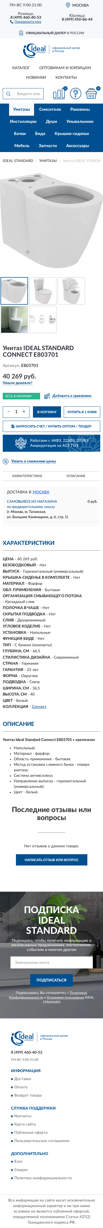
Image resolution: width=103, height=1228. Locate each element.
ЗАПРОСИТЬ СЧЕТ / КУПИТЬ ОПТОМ (51, 426)
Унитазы (21, 109)
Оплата (20, 1087)
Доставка (22, 1079)
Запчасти (48, 146)
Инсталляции (23, 122)
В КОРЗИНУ (47, 412)
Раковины (80, 109)
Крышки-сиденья (72, 134)
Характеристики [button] (27, 476)
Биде (40, 134)
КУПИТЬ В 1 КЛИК (82, 412)
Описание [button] (75, 476)
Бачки (20, 134)
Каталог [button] (21, 68)
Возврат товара (28, 1095)
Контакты (66, 78)
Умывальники (79, 122)
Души (51, 122)
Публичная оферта (31, 1133)
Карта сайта (25, 1124)
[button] (25, 21)
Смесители (50, 109)
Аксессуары (77, 146)
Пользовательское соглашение (41, 1141)
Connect (39, 707)
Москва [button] (41, 492)
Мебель (21, 146)
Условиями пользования (65, 997)
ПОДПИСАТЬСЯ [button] (51, 980)
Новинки (36, 78)
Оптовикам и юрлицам (65, 68)
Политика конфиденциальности (43, 1178)
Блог (18, 1162)
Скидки (20, 1170)
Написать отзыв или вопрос (52, 860)
